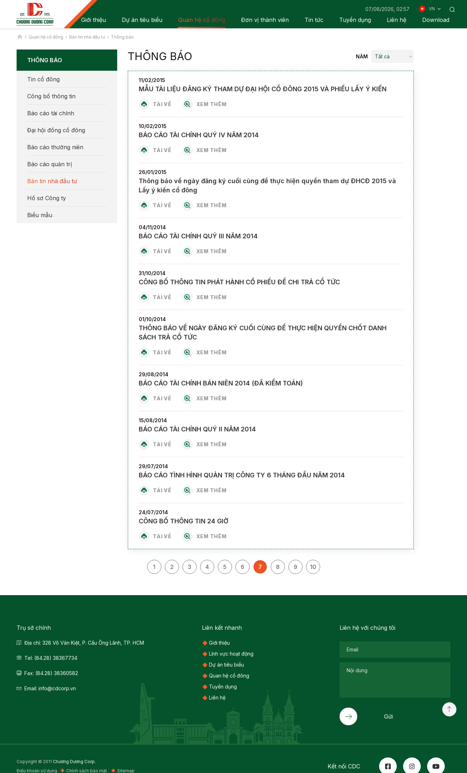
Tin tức (314, 19)
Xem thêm (211, 104)
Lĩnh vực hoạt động (231, 654)
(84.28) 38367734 (55, 658)
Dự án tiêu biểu (142, 19)
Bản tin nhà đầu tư (52, 181)
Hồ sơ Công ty (46, 198)
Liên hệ (396, 19)
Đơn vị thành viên (265, 19)
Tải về (162, 104)
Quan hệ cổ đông (201, 19)
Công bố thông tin (51, 96)
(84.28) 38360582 (56, 673)
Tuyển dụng (355, 19)
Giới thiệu (219, 643)
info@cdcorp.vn (57, 688)
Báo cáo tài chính (50, 113)
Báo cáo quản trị (49, 164)
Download (435, 19)
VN (435, 9)
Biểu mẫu (39, 215)
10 (313, 566)
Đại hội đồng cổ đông (56, 130)
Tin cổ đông (43, 79)
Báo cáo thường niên (55, 147)
